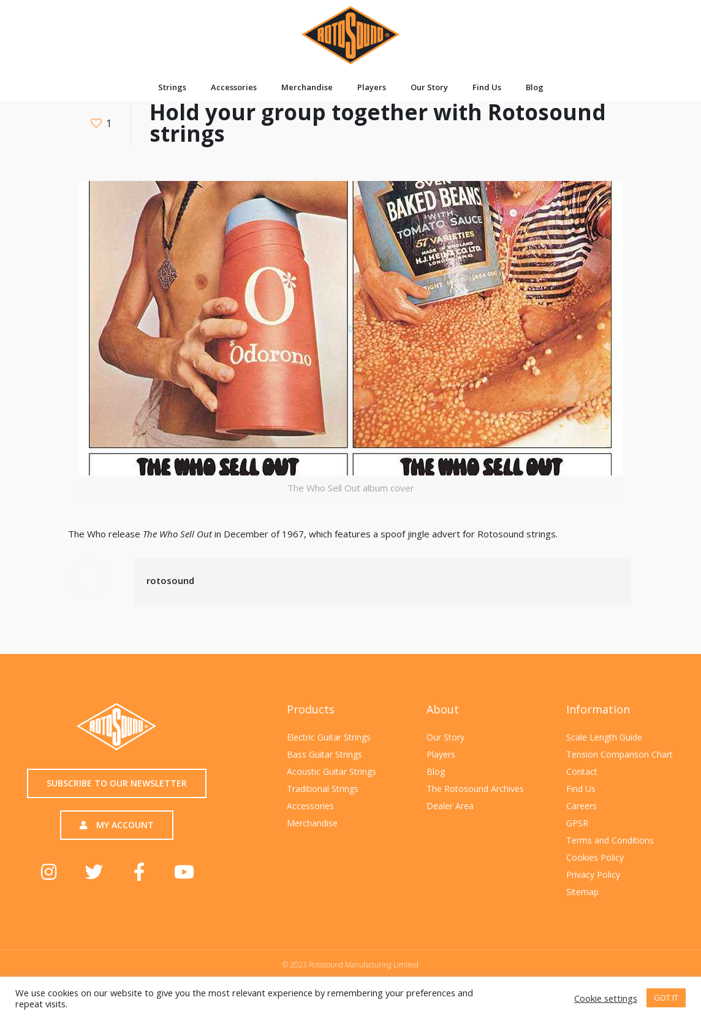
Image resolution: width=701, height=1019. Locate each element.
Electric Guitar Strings (329, 737)
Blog (535, 87)
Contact (581, 771)
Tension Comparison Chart (619, 754)
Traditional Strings (322, 788)
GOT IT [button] (666, 997)
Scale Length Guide (604, 737)
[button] (117, 783)
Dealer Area (450, 806)
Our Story (429, 87)
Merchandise (307, 87)
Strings (172, 87)
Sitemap (582, 892)
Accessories (234, 87)
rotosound (170, 580)
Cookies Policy (595, 857)
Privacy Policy (593, 874)
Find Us (486, 87)
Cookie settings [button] (605, 998)
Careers (581, 806)
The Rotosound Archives (475, 788)
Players (371, 87)
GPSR (577, 823)
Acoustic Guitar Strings (331, 771)
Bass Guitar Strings (324, 754)
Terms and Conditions (610, 840)
